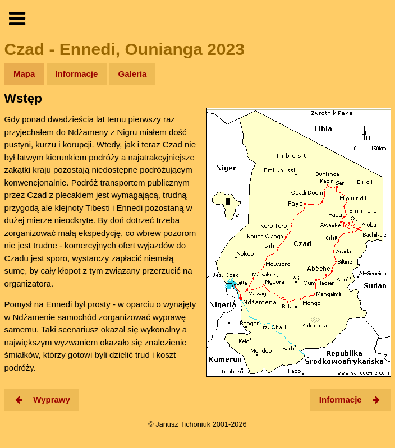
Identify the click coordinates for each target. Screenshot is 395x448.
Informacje (77, 73)
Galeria (132, 73)
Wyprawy (41, 399)
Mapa (24, 73)
